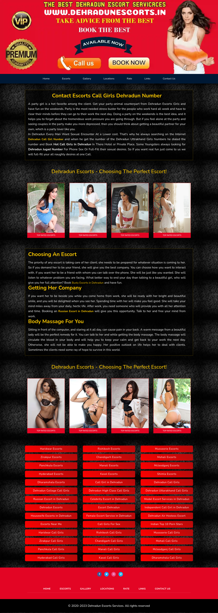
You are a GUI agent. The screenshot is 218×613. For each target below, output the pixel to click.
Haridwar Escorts (51, 449)
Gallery (87, 78)
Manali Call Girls (109, 549)
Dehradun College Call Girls (51, 490)
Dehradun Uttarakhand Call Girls (167, 490)
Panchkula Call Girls (51, 549)
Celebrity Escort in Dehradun (109, 499)
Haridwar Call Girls (51, 532)
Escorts (66, 78)
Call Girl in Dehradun (109, 482)
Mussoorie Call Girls (167, 532)
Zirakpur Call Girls (51, 541)
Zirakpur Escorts (51, 457)
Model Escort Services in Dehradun (166, 499)
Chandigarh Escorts (109, 457)
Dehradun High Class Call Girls (109, 490)
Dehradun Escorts (51, 507)
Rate (129, 78)
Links (147, 78)
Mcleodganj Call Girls (167, 549)
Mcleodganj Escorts (167, 465)
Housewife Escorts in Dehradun (51, 516)
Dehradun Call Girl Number (47, 139)
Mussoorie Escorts (167, 449)
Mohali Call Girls (167, 541)
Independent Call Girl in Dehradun (167, 507)
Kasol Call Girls (109, 558)
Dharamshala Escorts (51, 482)
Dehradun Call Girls (167, 482)
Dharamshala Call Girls (167, 558)
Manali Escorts (108, 465)
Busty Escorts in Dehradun (89, 283)
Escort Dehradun (109, 507)
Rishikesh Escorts (109, 449)
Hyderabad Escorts (51, 474)
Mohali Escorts (166, 457)
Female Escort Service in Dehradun (109, 516)
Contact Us (169, 78)
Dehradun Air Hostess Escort (166, 516)
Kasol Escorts (109, 474)
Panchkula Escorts (51, 465)
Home (46, 78)
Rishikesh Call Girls (109, 532)
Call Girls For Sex (109, 524)
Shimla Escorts (166, 474)
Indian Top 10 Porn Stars (167, 524)
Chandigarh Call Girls (109, 541)
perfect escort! (150, 171)
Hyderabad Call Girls (51, 558)
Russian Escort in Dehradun (77, 311)
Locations (109, 78)
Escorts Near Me (51, 524)
